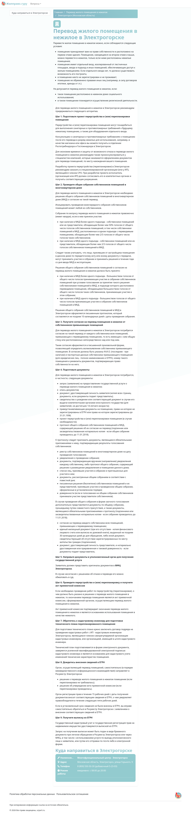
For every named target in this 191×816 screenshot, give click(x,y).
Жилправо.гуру (14, 4)
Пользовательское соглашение (72, 794)
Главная (58, 12)
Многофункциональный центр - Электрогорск (102, 757)
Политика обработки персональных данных (32, 794)
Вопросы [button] (35, 3)
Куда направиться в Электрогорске (30, 12)
